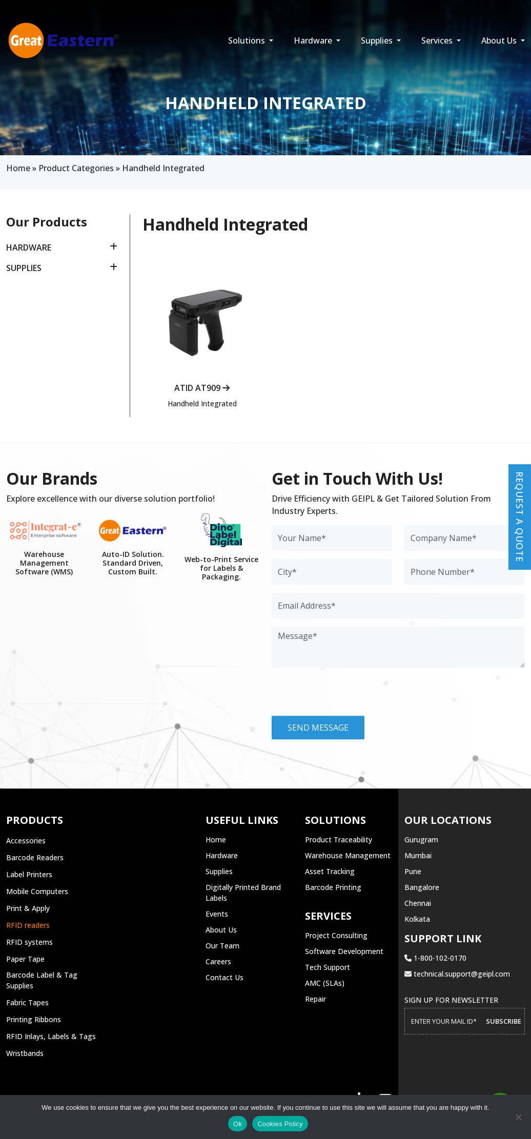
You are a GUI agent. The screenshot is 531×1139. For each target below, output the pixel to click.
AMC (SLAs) (324, 983)
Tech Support (327, 967)
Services (438, 40)
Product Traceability (338, 839)
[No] (518, 1117)
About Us (500, 40)
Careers (218, 961)
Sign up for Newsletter (451, 1000)
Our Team (222, 945)
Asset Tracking (330, 871)
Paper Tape (25, 959)
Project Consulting (336, 935)
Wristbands (25, 1053)
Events (217, 914)
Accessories (26, 840)
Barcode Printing (333, 887)
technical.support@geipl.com (457, 974)
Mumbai (418, 855)
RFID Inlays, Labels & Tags (51, 1036)
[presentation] (349, 696)
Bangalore (421, 887)
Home (18, 168)
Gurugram (421, 839)
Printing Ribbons (33, 1019)
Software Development (344, 951)
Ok (237, 1124)
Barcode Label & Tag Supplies (41, 980)
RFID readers (28, 925)
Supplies (378, 40)
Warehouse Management (348, 855)
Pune (412, 871)
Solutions (247, 40)
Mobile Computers (37, 891)
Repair (315, 999)
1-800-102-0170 (435, 958)
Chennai (417, 903)
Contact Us (224, 977)
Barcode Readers (35, 857)
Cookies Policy (280, 1124)
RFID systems (29, 942)
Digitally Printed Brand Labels (243, 892)
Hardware (314, 40)
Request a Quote (520, 515)
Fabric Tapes (27, 1002)
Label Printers (29, 874)
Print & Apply (28, 908)
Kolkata (417, 919)
